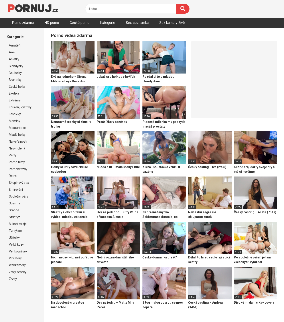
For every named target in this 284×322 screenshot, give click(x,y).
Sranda (14, 210)
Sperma (14, 203)
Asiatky (14, 59)
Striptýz (14, 217)
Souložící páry (18, 196)
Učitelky (14, 237)
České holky (17, 86)
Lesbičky (15, 114)
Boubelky (15, 73)
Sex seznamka (137, 23)
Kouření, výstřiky (20, 107)
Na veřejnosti (18, 141)
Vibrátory (15, 258)
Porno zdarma (23, 23)
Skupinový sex (19, 182)
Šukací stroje (18, 224)
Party (12, 155)
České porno (79, 23)
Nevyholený (17, 148)
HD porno (51, 23)
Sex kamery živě (172, 23)
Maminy (14, 121)
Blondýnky (16, 66)
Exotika (14, 93)
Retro (13, 176)
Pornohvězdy (18, 169)
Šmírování (16, 189)
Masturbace (17, 128)
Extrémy (15, 100)
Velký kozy (16, 244)
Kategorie (107, 23)
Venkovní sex (18, 251)
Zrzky (13, 279)
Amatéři (14, 45)
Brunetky (15, 79)
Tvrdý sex (15, 231)
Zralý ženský (17, 272)
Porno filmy (17, 162)
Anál (12, 52)
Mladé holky (17, 134)
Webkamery (17, 265)
